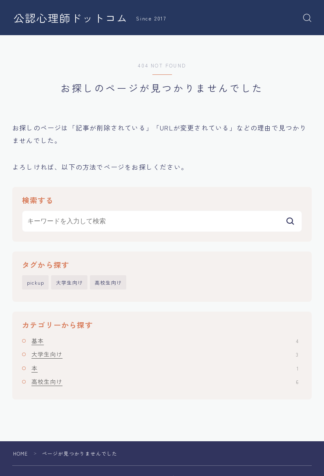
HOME (20, 453)
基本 (164, 341)
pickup (35, 282)
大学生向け (69, 282)
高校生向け (108, 282)
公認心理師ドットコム (70, 18)
